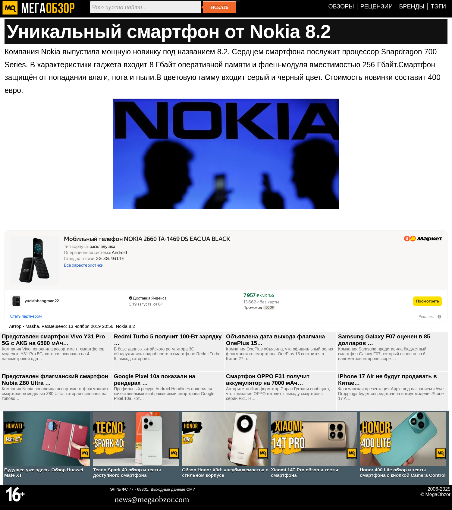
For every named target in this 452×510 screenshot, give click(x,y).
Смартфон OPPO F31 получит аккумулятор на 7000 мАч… (267, 379)
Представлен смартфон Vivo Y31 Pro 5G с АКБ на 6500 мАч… (53, 339)
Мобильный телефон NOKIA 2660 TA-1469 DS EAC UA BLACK (147, 239)
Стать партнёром (26, 316)
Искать (219, 7)
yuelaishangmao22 (42, 301)
